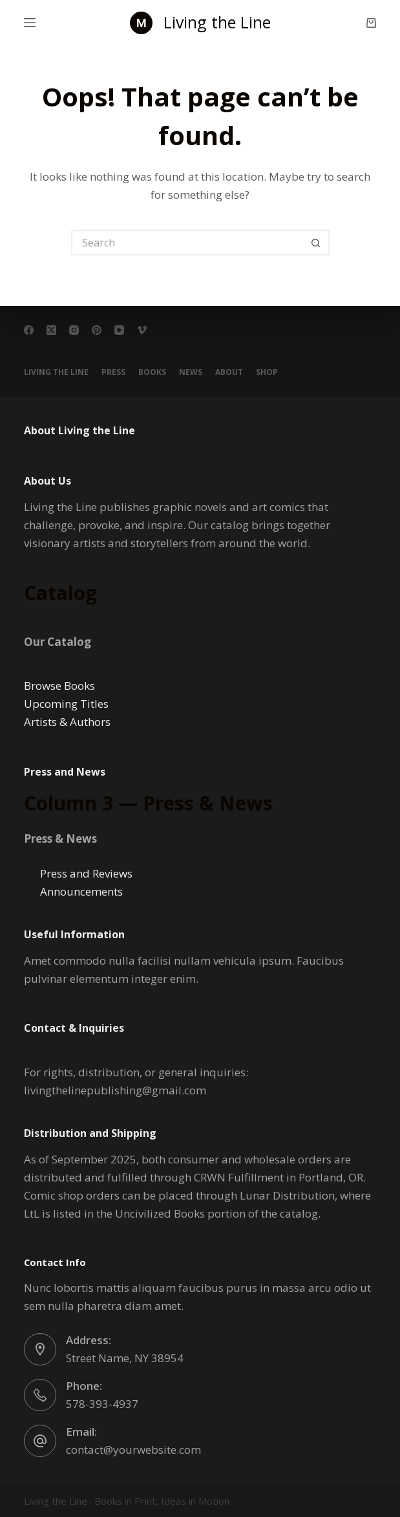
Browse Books (59, 685)
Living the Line (217, 22)
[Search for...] (187, 243)
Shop (267, 372)
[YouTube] (119, 330)
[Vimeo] (142, 330)
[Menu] (30, 22)
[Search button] (317, 243)
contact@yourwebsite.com (133, 1449)
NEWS (190, 372)
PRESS (113, 372)
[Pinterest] (96, 330)
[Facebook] (29, 330)
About (229, 372)
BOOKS (152, 372)
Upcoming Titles (66, 703)
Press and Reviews (86, 873)
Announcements (81, 891)
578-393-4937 (102, 1403)
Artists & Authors (67, 721)
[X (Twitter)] (51, 330)
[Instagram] (74, 330)
